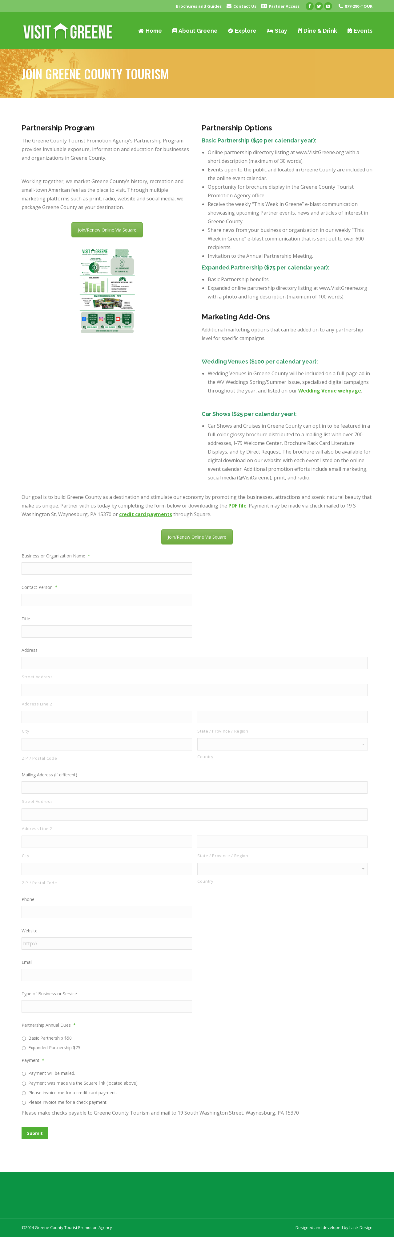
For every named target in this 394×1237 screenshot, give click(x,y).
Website (30, 931)
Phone (28, 899)
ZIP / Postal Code (39, 758)
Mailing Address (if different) (49, 775)
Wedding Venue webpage (329, 390)
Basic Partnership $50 (50, 1038)
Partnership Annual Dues (49, 1025)
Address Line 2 (37, 704)
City (26, 731)
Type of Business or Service (49, 994)
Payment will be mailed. (51, 1073)
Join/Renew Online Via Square (107, 230)
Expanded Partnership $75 (54, 1047)
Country (205, 756)
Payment (33, 1060)
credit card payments (145, 514)
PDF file (237, 505)
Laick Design (360, 1227)
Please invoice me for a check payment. (67, 1102)
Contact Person (40, 587)
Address (30, 650)
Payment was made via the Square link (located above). (83, 1083)
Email (27, 962)
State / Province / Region (222, 731)
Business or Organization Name (56, 556)
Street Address (37, 677)
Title (26, 619)
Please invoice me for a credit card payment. (72, 1092)
